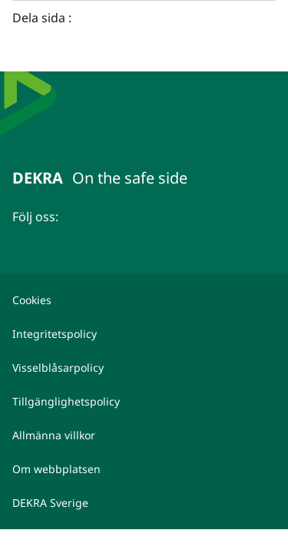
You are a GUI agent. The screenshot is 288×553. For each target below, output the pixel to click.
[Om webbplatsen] (144, 469)
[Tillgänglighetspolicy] (144, 401)
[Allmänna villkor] (144, 435)
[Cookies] (144, 300)
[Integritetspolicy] (144, 334)
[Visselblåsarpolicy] (144, 368)
